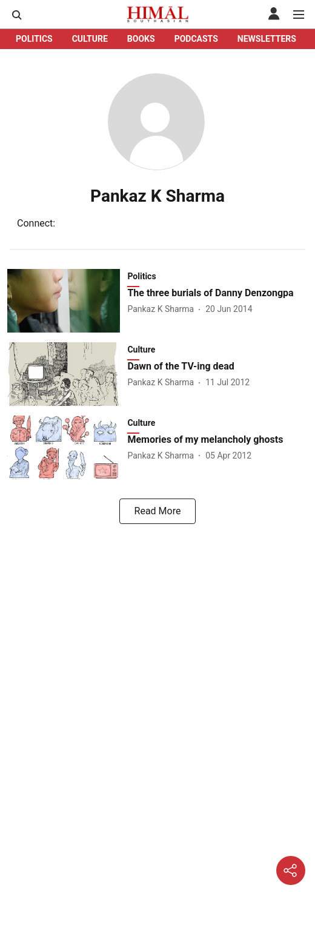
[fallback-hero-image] (67, 301)
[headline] (217, 293)
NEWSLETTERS (266, 39)
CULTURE (90, 39)
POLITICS (34, 39)
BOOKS (141, 39)
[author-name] (163, 309)
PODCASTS (196, 39)
